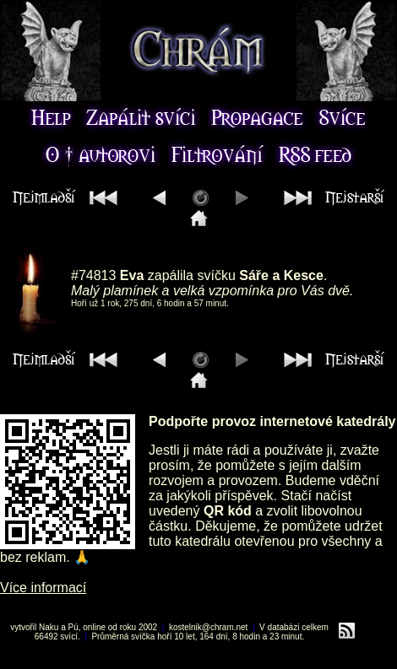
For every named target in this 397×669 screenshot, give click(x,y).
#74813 (93, 275)
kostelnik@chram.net (208, 627)
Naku (48, 627)
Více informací (43, 587)
